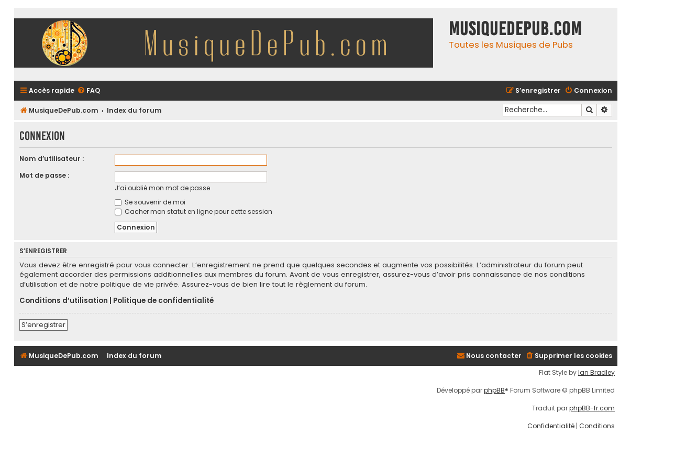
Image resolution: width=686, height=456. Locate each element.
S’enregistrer (43, 325)
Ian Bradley (596, 372)
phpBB (494, 390)
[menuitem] (88, 91)
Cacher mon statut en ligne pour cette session (193, 211)
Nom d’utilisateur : (51, 158)
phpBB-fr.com (592, 408)
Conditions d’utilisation (63, 301)
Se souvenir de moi (150, 202)
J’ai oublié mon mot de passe (162, 188)
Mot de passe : (44, 175)
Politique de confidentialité (163, 301)
